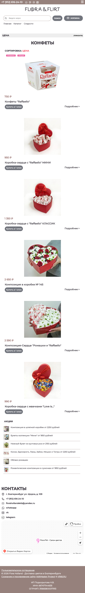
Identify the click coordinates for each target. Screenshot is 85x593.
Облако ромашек (19, 460)
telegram (10, 517)
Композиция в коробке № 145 (24, 284)
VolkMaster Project (45, 576)
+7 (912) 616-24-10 (11, 2)
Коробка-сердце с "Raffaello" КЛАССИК (30, 223)
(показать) (78, 35)
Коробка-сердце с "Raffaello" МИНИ (28, 162)
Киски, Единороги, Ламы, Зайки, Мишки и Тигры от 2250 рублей (43, 452)
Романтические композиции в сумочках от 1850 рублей (39, 468)
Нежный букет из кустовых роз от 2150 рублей (34, 443)
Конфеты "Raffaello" (17, 101)
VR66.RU (61, 576)
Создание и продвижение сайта (18, 576)
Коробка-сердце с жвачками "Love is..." (29, 406)
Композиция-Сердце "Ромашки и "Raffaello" (33, 345)
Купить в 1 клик (14, 107)
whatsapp (11, 507)
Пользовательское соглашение (17, 570)
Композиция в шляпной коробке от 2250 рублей (35, 427)
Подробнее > (72, 106)
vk (7, 512)
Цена (25, 51)
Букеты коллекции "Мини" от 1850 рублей (32, 435)
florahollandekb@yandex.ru (20, 503)
